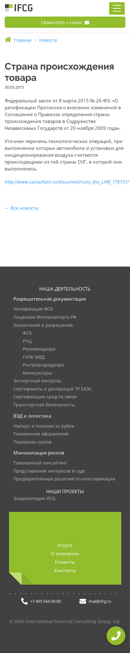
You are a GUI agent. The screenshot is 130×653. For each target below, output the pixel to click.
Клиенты (65, 562)
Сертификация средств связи (45, 397)
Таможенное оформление (41, 434)
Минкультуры (37, 373)
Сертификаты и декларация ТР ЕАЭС (52, 389)
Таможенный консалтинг (40, 463)
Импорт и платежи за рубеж (43, 426)
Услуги (65, 545)
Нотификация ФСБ (33, 309)
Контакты (65, 570)
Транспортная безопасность (44, 405)
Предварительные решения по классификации (64, 479)
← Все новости (22, 208)
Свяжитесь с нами (65, 22)
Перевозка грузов (32, 442)
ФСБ (27, 333)
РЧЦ (27, 341)
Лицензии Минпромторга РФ (44, 317)
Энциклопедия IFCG (34, 498)
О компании (65, 553)
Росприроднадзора (43, 365)
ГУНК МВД (34, 357)
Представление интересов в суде (49, 471)
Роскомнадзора (39, 349)
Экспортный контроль (37, 381)
